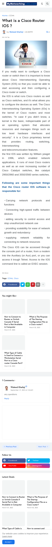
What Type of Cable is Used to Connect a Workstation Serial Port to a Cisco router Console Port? (13, 358)
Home (4, 16)
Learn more (7, 536)
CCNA (11, 16)
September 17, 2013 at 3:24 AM (22, 390)
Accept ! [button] (8, 542)
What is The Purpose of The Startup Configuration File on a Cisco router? (38, 320)
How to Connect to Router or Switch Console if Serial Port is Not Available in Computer (13, 321)
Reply (6, 398)
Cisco (16, 278)
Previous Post (11, 447)
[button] (3, 4)
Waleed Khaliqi (18, 387)
